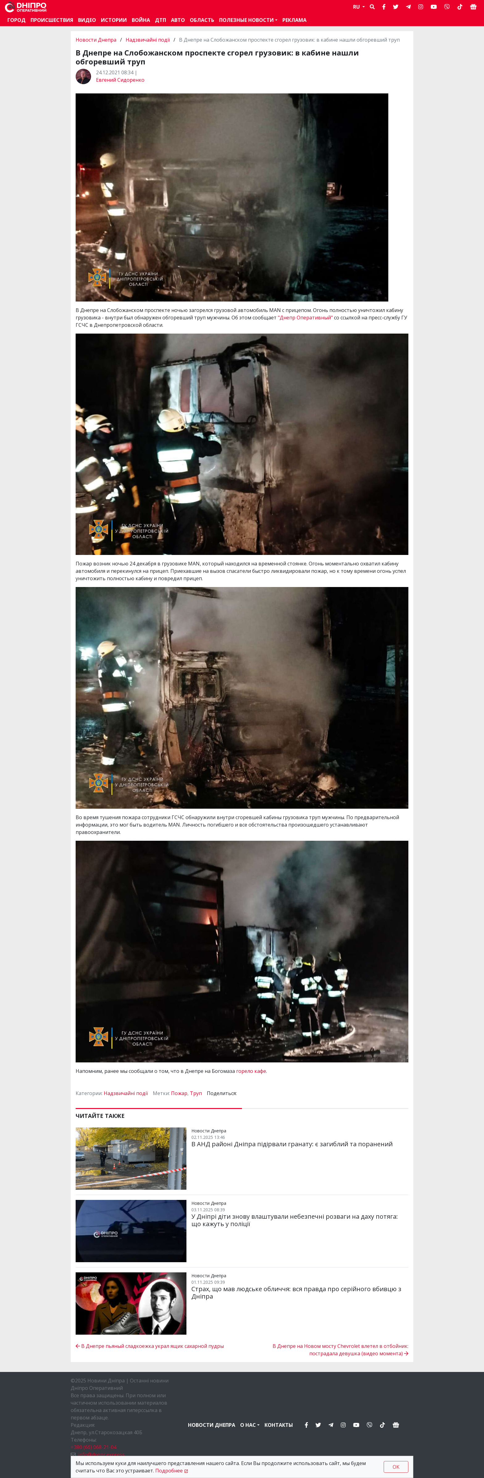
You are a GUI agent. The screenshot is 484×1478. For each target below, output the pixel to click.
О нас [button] (248, 1425)
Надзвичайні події (148, 39)
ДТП (160, 20)
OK (396, 1467)
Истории (114, 20)
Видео (87, 20)
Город (16, 20)
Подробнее (169, 1470)
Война (141, 20)
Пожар (179, 1093)
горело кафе (251, 1071)
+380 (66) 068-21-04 (93, 1447)
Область (202, 20)
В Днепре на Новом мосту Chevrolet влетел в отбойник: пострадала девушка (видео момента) (340, 1350)
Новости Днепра (97, 39)
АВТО (178, 20)
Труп (196, 1093)
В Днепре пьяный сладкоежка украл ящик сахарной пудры (150, 1346)
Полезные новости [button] (246, 20)
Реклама (294, 20)
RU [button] (357, 6)
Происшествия (52, 20)
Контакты (279, 1425)
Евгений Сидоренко (120, 79)
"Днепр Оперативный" (305, 317)
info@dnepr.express (101, 1454)
